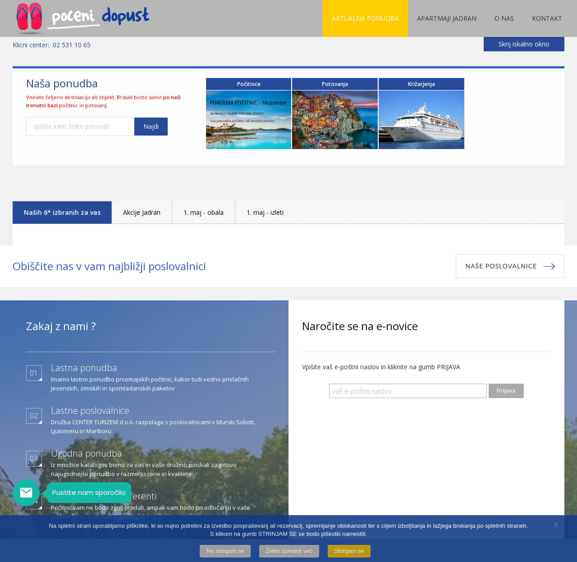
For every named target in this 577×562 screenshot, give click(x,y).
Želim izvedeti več (289, 551)
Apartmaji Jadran (446, 18)
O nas (504, 18)
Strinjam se (349, 551)
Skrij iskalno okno (524, 44)
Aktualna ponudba (365, 18)
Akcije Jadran (141, 212)
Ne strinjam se (225, 551)
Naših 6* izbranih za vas (62, 212)
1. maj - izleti (265, 212)
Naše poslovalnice (501, 266)
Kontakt (547, 18)
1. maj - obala (203, 212)
